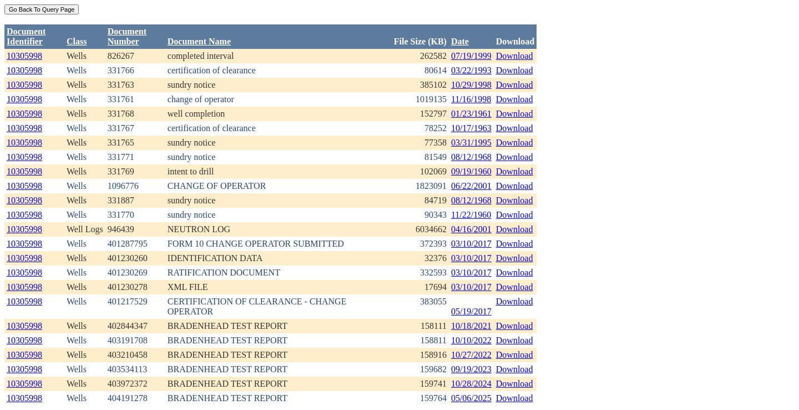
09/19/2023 (471, 369)
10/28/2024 (471, 383)
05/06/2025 (471, 398)
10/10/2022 (471, 340)
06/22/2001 (471, 186)
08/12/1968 (471, 157)
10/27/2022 (471, 354)
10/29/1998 (471, 84)
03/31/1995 (471, 142)
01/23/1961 (471, 113)
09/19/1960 (471, 171)
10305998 (24, 56)
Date (460, 41)
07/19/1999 (471, 56)
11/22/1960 (471, 214)
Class (77, 41)
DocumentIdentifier (26, 36)
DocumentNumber (127, 36)
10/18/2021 (471, 326)
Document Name (199, 41)
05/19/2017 (471, 311)
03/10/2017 (471, 243)
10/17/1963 (471, 128)
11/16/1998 (471, 99)
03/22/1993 (471, 70)
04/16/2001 (471, 229)
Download (514, 56)
